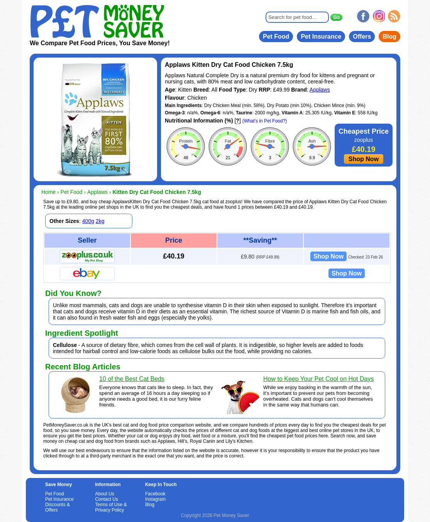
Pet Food (276, 36)
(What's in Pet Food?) (264, 121)
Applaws (320, 90)
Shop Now (364, 159)
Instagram (155, 499)
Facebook (155, 493)
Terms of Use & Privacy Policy (111, 507)
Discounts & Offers (57, 507)
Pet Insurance (321, 36)
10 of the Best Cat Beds (131, 379)
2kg (100, 221)
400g (88, 221)
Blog (389, 36)
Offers (362, 36)
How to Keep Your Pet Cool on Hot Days (318, 379)
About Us (104, 493)
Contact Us (106, 499)
